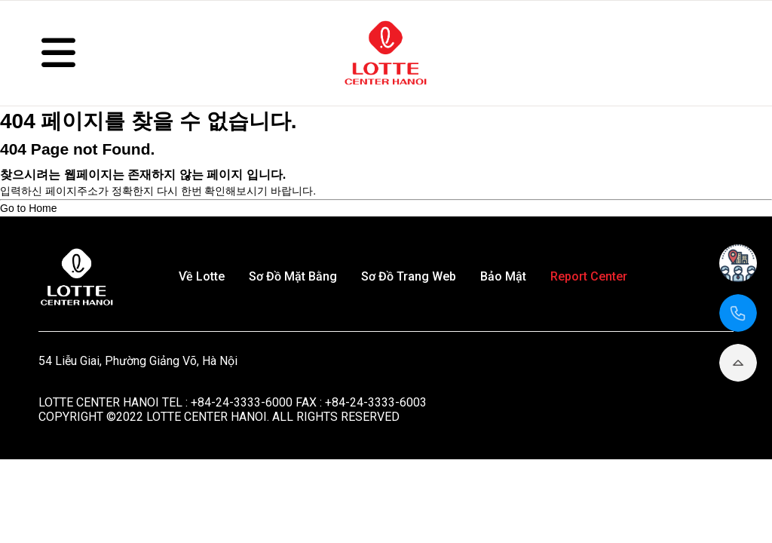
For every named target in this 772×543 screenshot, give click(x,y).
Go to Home (28, 208)
